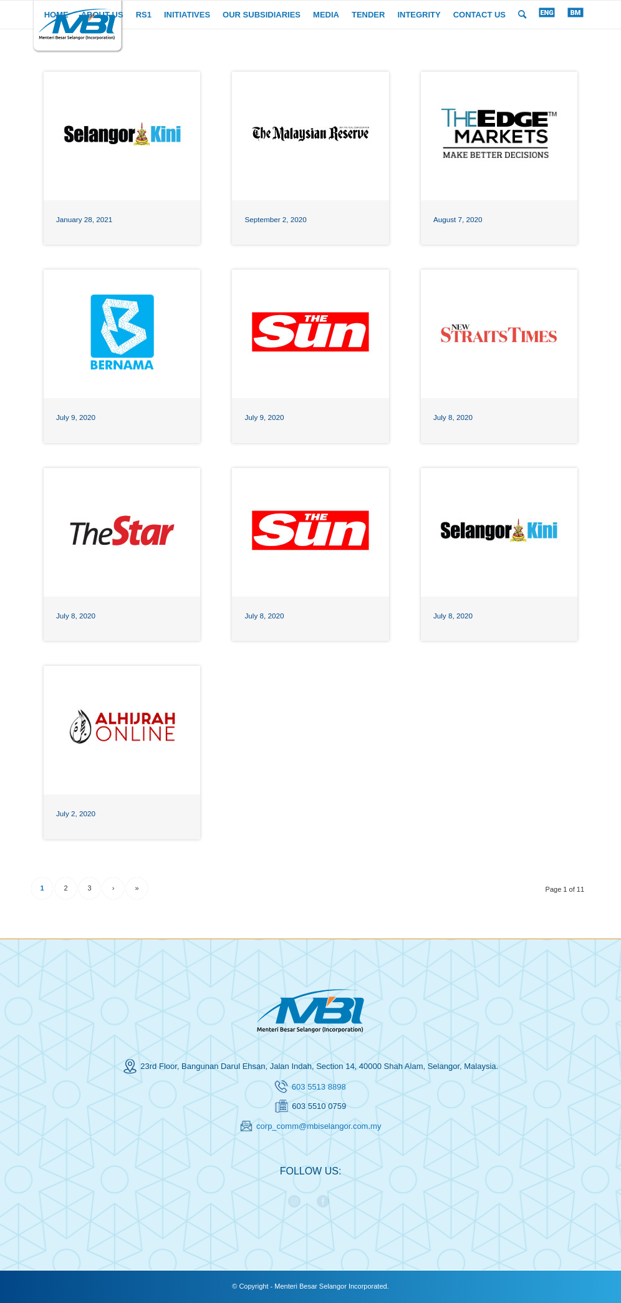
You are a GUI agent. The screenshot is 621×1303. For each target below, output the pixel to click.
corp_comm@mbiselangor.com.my (318, 1126)
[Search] (522, 15)
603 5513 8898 (319, 1086)
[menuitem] (56, 15)
